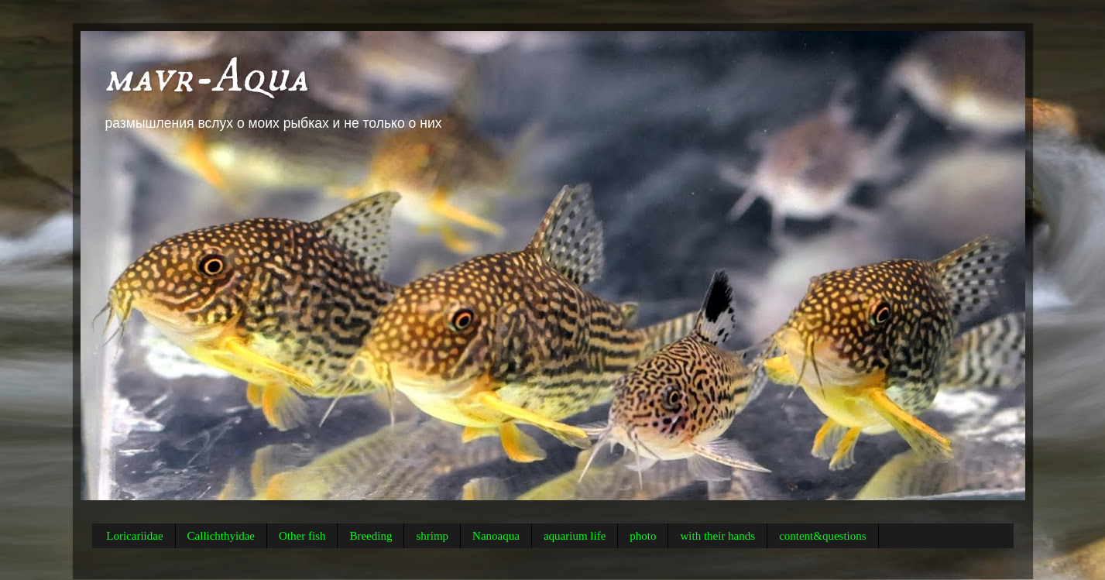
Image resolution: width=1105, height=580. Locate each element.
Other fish (302, 536)
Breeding (370, 536)
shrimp (432, 536)
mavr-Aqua (206, 77)
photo (643, 536)
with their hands (717, 536)
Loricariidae (134, 536)
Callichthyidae (221, 536)
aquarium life (575, 536)
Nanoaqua (496, 536)
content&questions (822, 536)
